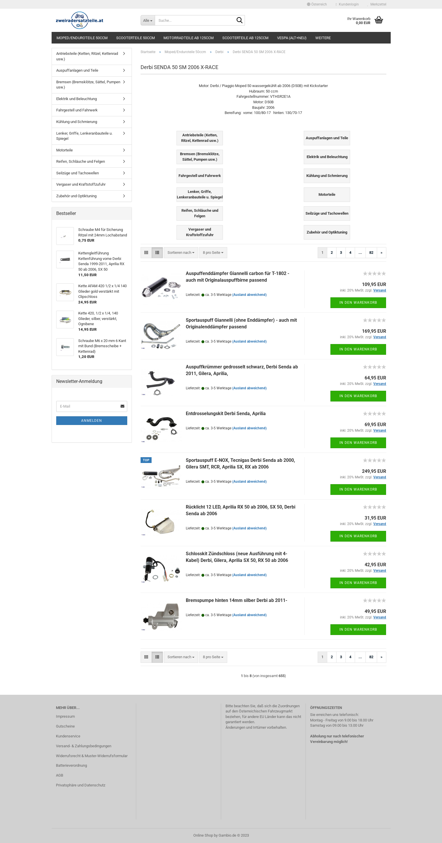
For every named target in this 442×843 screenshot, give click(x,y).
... (360, 252)
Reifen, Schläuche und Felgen (80, 161)
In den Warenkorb (358, 303)
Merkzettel (377, 4)
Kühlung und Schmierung (76, 122)
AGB (59, 775)
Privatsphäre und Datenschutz (80, 785)
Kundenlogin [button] (347, 4)
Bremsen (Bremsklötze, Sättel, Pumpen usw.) (88, 85)
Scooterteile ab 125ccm (245, 38)
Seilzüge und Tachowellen (77, 173)
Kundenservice (68, 736)
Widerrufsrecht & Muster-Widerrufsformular (92, 756)
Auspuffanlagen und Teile (77, 70)
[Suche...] (148, 20)
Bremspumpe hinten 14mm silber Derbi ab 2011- (236, 600)
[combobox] (181, 252)
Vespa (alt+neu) (292, 38)
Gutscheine (65, 726)
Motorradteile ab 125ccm (188, 38)
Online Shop (203, 835)
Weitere (323, 38)
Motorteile (64, 150)
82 (371, 252)
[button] (317, 4)
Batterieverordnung (71, 765)
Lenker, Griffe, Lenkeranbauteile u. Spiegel (84, 136)
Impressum (65, 716)
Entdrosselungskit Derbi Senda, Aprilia (226, 413)
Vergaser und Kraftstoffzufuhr (81, 184)
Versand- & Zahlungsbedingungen (83, 746)
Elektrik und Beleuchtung (76, 99)
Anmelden (91, 421)
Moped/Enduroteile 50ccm (82, 38)
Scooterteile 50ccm (135, 38)
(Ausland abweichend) (249, 295)
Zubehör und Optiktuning (76, 196)
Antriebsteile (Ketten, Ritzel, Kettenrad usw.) (87, 56)
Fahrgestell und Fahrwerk (77, 110)
